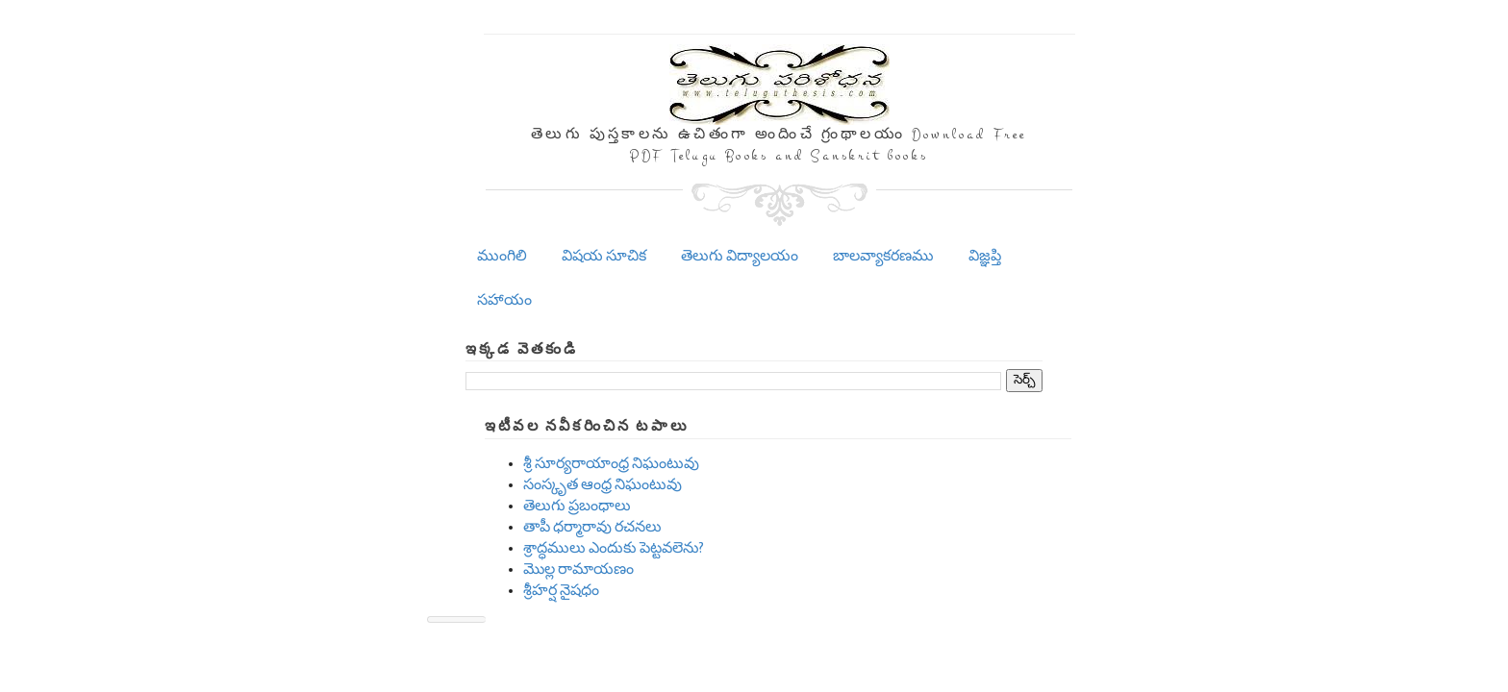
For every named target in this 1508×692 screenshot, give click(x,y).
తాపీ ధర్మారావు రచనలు (592, 527)
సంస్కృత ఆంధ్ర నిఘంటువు (602, 485)
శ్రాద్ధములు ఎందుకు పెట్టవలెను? (613, 548)
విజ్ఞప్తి (984, 256)
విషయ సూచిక (604, 256)
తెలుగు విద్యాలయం (739, 256)
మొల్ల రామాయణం (578, 569)
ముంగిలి (502, 256)
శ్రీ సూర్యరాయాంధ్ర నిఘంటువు (611, 464)
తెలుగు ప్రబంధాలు (577, 506)
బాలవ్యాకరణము (883, 256)
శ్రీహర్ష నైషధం (561, 590)
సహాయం (504, 300)
